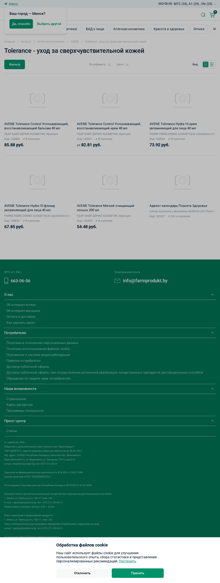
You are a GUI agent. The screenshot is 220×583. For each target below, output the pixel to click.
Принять (137, 573)
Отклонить (82, 573)
